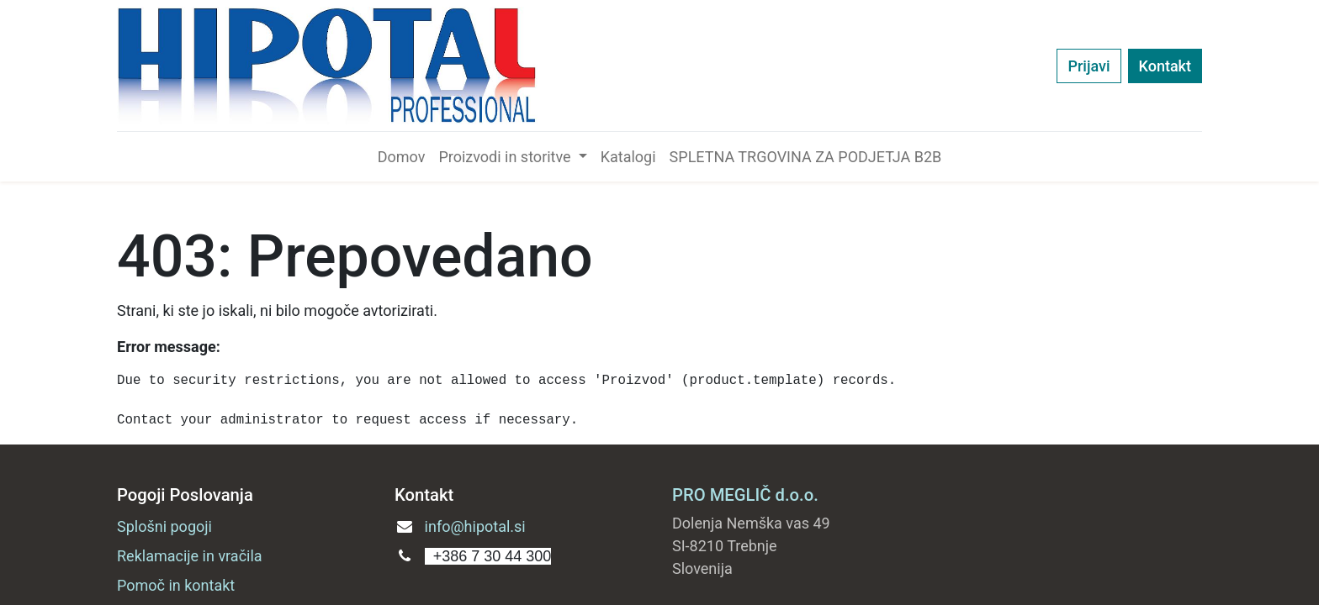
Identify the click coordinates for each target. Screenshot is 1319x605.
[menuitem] (401, 157)
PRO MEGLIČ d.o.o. (745, 495)
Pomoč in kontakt (176, 585)
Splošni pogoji (164, 526)
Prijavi (1088, 66)
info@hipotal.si (475, 526)
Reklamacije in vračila (189, 556)
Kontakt (1165, 66)
